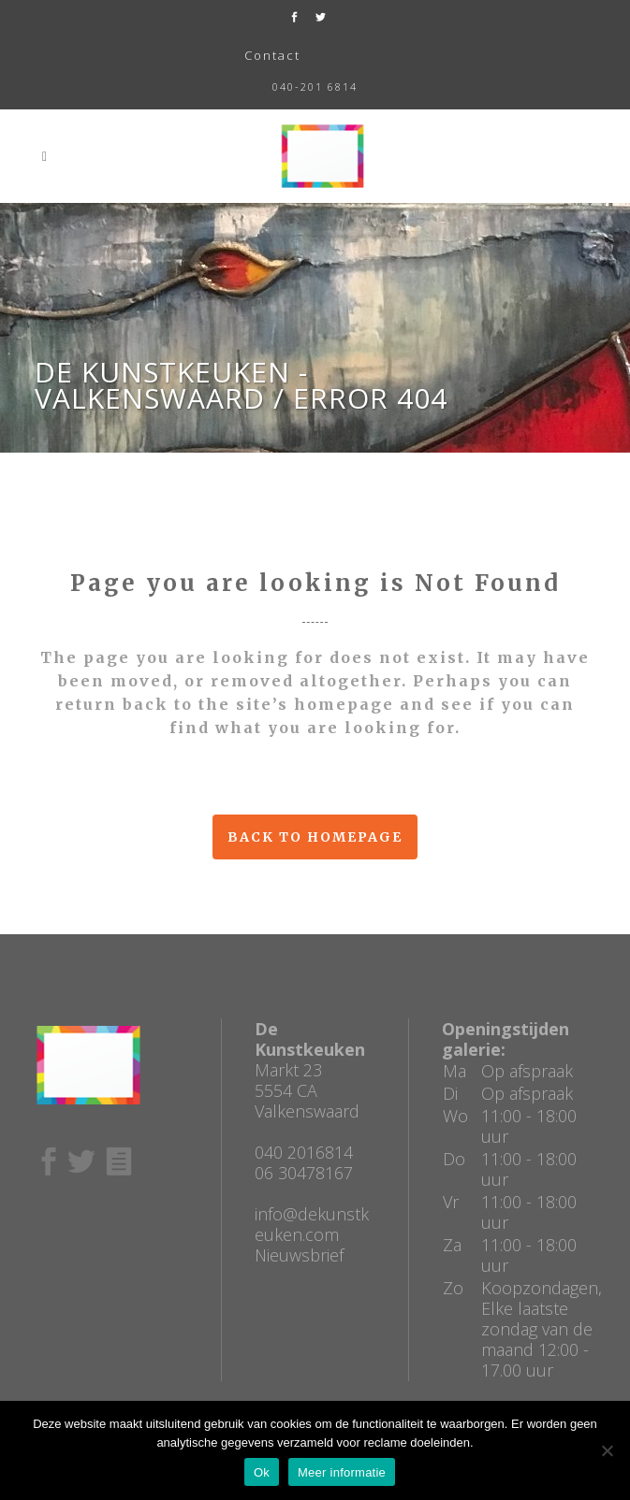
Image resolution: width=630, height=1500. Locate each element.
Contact (272, 55)
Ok (262, 1472)
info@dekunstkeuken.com (312, 1224)
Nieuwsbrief (299, 1255)
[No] (606, 1450)
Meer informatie (342, 1472)
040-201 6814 (315, 86)
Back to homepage (315, 837)
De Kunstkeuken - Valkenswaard (171, 385)
